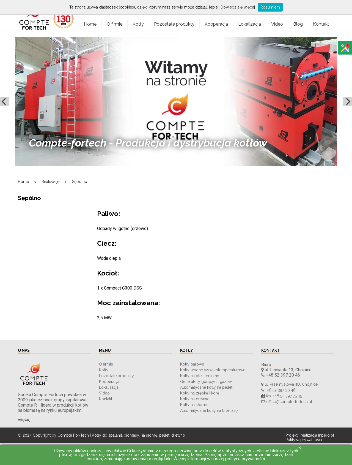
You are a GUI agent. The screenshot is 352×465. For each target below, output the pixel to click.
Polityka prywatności (303, 439)
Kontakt (321, 24)
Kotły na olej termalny (199, 376)
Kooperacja (216, 24)
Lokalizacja (249, 24)
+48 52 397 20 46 (280, 375)
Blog (298, 24)
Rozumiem (270, 7)
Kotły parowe (192, 364)
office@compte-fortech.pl (286, 401)
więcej (24, 419)
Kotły (138, 24)
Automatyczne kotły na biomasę (209, 410)
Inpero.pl (326, 435)
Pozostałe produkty (174, 24)
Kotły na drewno (195, 399)
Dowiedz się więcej (238, 7)
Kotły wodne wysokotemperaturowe (212, 370)
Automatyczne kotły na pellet (206, 387)
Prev (4, 101)
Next (347, 101)
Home (90, 24)
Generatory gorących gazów (206, 381)
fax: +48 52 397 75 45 (281, 396)
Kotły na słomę (193, 404)
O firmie (114, 24)
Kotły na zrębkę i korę (199, 393)
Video (277, 24)
